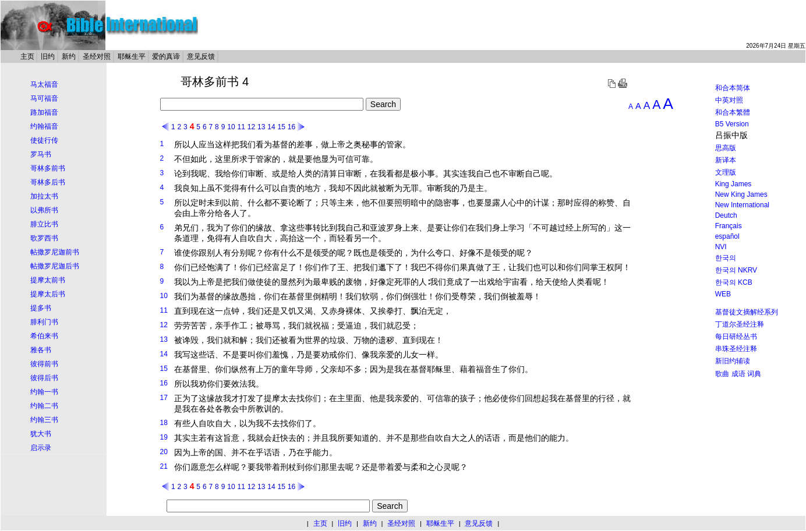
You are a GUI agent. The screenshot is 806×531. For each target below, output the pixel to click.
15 (281, 127)
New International (742, 205)
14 (271, 127)
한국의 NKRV (736, 270)
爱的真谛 (166, 56)
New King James (741, 194)
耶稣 (435, 369)
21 (164, 466)
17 (164, 398)
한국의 (725, 258)
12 (251, 127)
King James (733, 184)
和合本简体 (732, 88)
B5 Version (732, 124)
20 (164, 452)
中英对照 (729, 100)
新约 (69, 56)
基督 (280, 144)
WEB (723, 294)
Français (728, 226)
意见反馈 (201, 56)
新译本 (725, 160)
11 (241, 127)
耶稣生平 (132, 56)
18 (164, 423)
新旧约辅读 (732, 361)
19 (164, 437)
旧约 (48, 56)
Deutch (726, 215)
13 (261, 127)
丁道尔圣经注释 (739, 324)
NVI (721, 247)
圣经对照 (97, 56)
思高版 (725, 148)
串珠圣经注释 (736, 349)
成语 (738, 374)
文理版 (725, 172)
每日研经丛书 (736, 336)
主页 (27, 56)
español (727, 236)
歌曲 (722, 374)
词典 (754, 374)
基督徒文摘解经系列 (746, 312)
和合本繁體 (732, 112)
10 (231, 127)
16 (291, 127)
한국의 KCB (733, 282)
